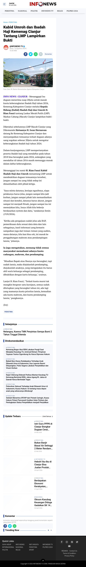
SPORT (31, 550)
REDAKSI (65, 551)
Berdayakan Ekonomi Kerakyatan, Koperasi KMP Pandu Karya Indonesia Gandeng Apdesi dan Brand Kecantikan (42, 483)
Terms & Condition (69, 553)
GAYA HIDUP (6, 544)
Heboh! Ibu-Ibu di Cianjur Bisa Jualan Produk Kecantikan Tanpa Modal (43, 464)
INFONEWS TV (47, 11)
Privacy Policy (69, 556)
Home (5, 22)
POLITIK (34, 11)
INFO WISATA (34, 544)
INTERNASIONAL (8, 547)
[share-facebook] (26, 54)
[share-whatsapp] (36, 54)
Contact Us (73, 551)
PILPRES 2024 (72, 11)
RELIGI (60, 11)
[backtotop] (43, 561)
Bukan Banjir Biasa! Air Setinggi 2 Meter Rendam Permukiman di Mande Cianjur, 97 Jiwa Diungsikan (43, 445)
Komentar (48, 54)
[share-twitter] (31, 54)
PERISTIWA (9, 11)
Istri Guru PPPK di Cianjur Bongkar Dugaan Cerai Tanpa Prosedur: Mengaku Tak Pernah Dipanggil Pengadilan (43, 426)
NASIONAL (22, 11)
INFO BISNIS (20, 544)
